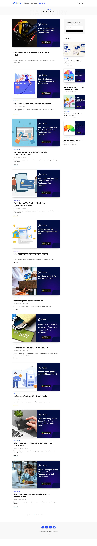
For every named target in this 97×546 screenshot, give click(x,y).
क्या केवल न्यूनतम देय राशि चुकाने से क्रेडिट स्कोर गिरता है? (31, 402)
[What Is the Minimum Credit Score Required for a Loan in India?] (74, 102)
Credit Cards (17, 50)
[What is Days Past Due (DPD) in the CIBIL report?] (74, 49)
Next (41, 521)
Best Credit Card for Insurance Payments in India (32, 353)
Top (48, 542)
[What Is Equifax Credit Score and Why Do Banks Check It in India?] (74, 75)
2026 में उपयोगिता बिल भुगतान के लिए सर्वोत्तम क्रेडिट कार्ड (31, 259)
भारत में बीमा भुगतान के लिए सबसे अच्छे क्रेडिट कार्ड (29, 306)
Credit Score (67, 111)
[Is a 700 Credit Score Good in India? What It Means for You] (74, 128)
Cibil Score (66, 58)
